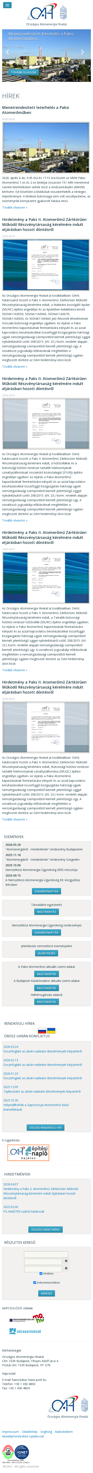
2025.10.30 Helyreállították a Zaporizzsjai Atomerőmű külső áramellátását (36, 1104)
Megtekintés (46, 912)
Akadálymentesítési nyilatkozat (23, 1436)
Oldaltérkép (29, 1432)
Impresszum (10, 1432)
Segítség (46, 1432)
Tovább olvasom (23, 72)
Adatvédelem (64, 1432)
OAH (46, 13)
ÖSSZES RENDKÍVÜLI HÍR (45, 1127)
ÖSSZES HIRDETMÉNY (45, 1229)
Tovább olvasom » (14, 207)
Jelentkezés (46, 953)
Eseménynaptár (46, 891)
